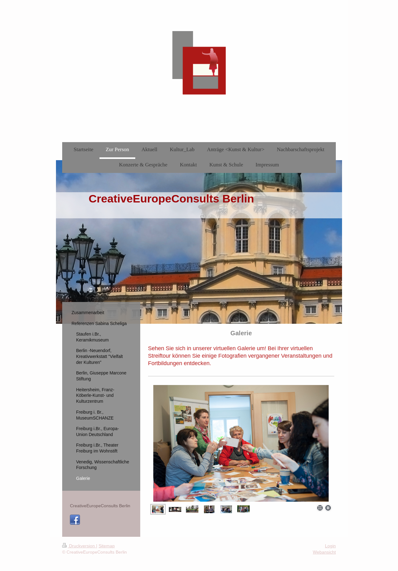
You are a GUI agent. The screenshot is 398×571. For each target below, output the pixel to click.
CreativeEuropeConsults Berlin (100, 505)
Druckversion (79, 545)
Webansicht (324, 552)
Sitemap (107, 545)
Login (330, 545)
